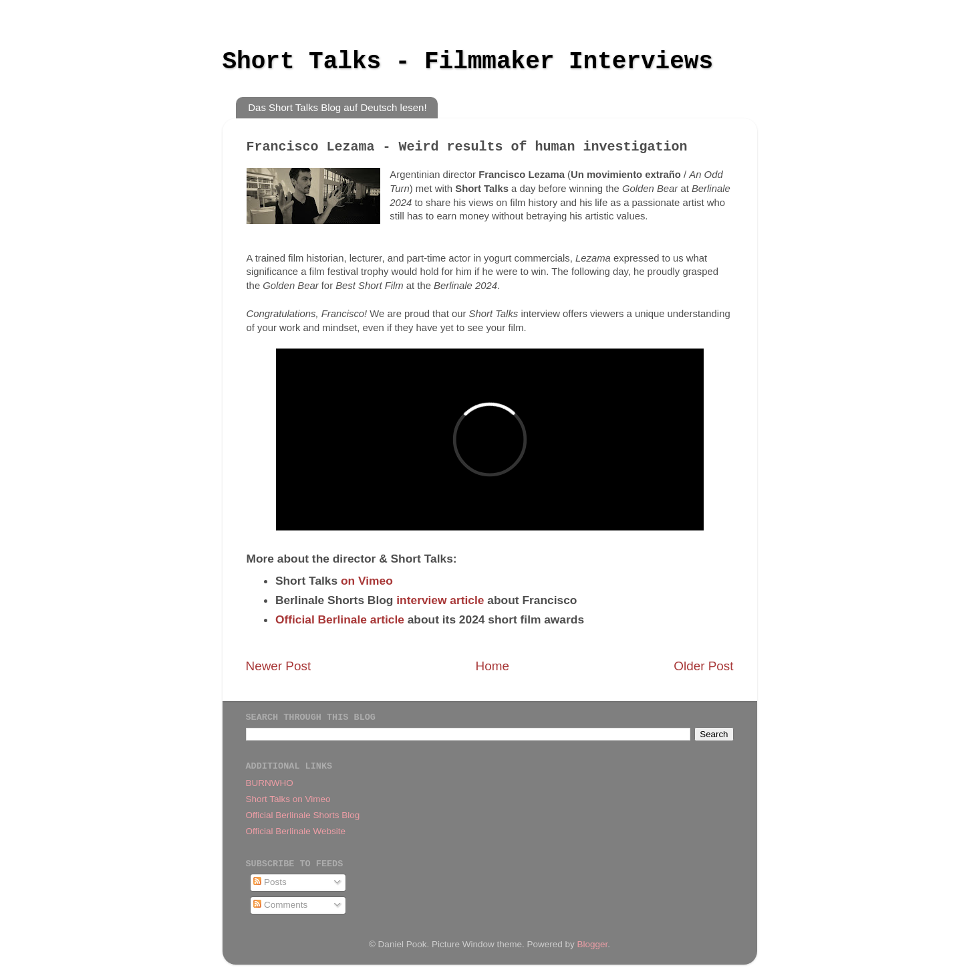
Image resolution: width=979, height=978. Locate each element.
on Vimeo (367, 580)
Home (492, 666)
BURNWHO (269, 783)
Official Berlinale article (339, 619)
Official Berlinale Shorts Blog (303, 815)
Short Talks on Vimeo (288, 799)
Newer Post (278, 666)
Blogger (592, 944)
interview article (440, 600)
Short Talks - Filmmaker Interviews (468, 62)
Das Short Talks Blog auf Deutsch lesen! (337, 107)
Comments (280, 905)
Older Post (703, 666)
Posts (270, 882)
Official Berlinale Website (296, 831)
